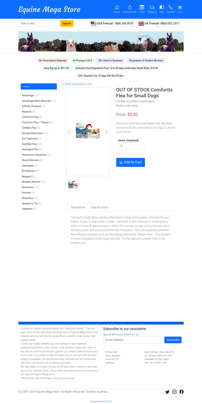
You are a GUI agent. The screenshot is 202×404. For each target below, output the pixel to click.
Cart (180, 9)
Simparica (30, 198)
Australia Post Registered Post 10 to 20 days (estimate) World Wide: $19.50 (116, 68)
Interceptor (30, 165)
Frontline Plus (32, 144)
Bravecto (28, 111)
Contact (171, 9)
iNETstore (107, 401)
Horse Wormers (32, 160)
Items (128, 140)
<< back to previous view (77, 84)
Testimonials (129, 9)
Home (117, 9)
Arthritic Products (33, 106)
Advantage (30, 95)
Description (78, 207)
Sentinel (28, 192)
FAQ (162, 9)
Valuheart (29, 208)
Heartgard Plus (32, 149)
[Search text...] (39, 23)
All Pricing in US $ (82, 60)
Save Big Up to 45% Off (56, 68)
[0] (87, 171)
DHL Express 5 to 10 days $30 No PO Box (101, 75)
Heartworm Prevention (36, 154)
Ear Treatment (31, 138)
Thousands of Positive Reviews (146, 60)
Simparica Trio (31, 203)
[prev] (69, 132)
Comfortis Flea (32, 117)
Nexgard (28, 176)
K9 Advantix (30, 171)
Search (67, 23)
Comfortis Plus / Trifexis (37, 122)
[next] (106, 132)
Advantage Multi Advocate (39, 100)
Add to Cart (130, 162)
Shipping (152, 9)
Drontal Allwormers (35, 133)
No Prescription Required (52, 60)
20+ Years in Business (110, 60)
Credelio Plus (31, 127)
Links (142, 9)
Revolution (30, 187)
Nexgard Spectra (33, 181)
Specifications (99, 207)
